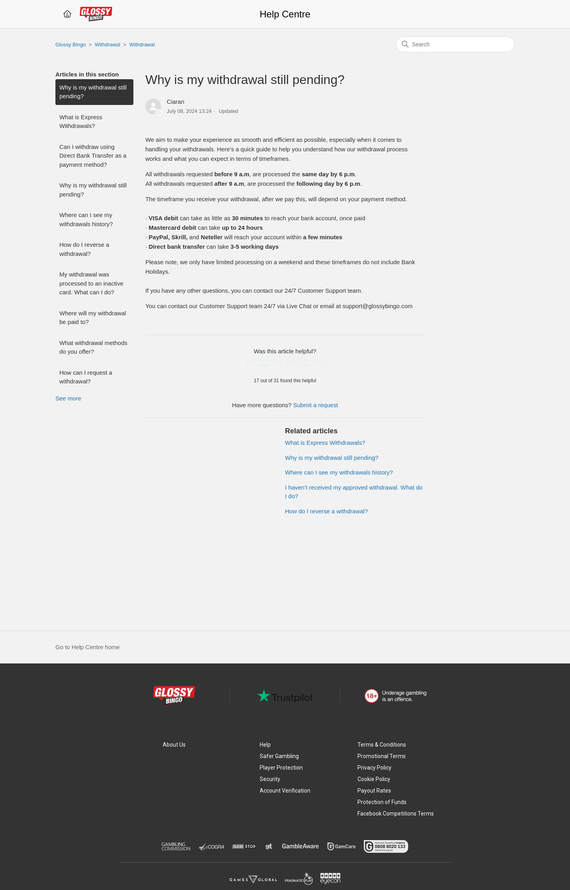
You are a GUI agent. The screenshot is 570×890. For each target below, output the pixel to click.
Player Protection (281, 767)
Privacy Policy (374, 767)
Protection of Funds (382, 802)
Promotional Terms (381, 756)
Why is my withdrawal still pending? (93, 92)
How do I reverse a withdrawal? (84, 249)
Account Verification (285, 790)
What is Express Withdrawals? (80, 122)
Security (270, 779)
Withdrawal (107, 45)
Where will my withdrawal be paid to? (92, 318)
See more (68, 398)
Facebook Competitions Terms (395, 813)
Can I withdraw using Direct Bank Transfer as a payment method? (92, 155)
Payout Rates (374, 790)
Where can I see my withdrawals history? (86, 219)
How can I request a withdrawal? (85, 377)
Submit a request (315, 405)
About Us (174, 744)
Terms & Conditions (381, 744)
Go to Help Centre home (87, 647)
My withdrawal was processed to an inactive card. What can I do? (91, 283)
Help (265, 744)
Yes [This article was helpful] (264, 366)
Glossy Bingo (70, 45)
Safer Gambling (279, 756)
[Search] (455, 44)
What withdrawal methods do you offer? (93, 347)
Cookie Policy (373, 779)
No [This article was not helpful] (305, 366)
